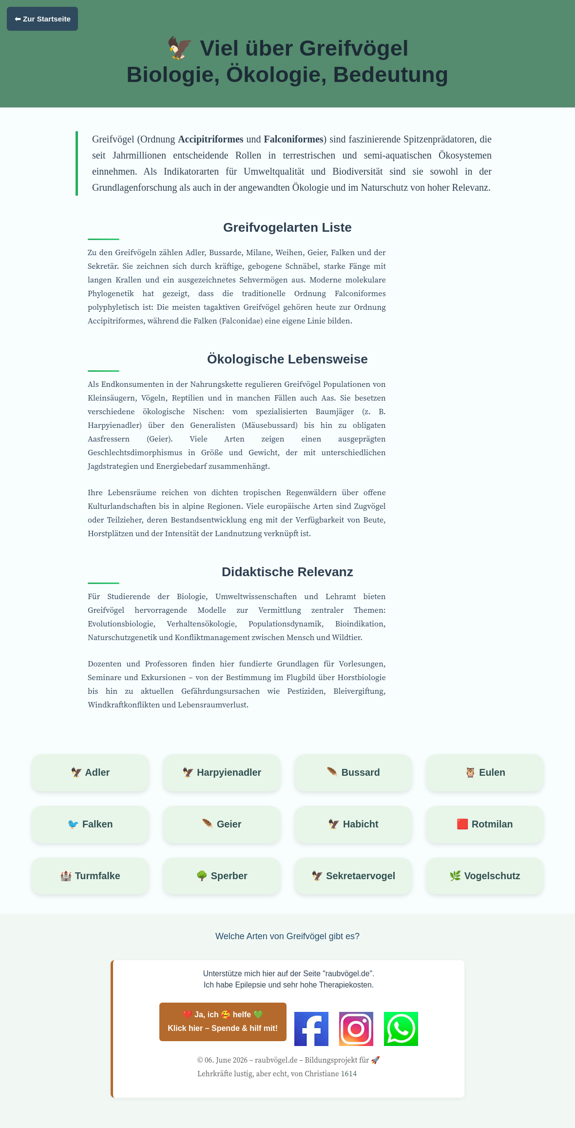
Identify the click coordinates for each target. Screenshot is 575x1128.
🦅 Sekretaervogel (353, 875)
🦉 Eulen (484, 772)
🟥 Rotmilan (485, 824)
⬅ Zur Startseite (43, 19)
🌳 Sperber (221, 875)
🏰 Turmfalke (90, 875)
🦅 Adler (90, 772)
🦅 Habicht (353, 824)
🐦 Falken (90, 824)
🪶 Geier (221, 824)
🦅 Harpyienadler (221, 772)
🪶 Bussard (353, 772)
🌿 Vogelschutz (484, 875)
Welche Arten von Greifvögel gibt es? (287, 936)
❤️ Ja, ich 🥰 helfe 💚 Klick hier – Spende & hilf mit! (223, 1021)
